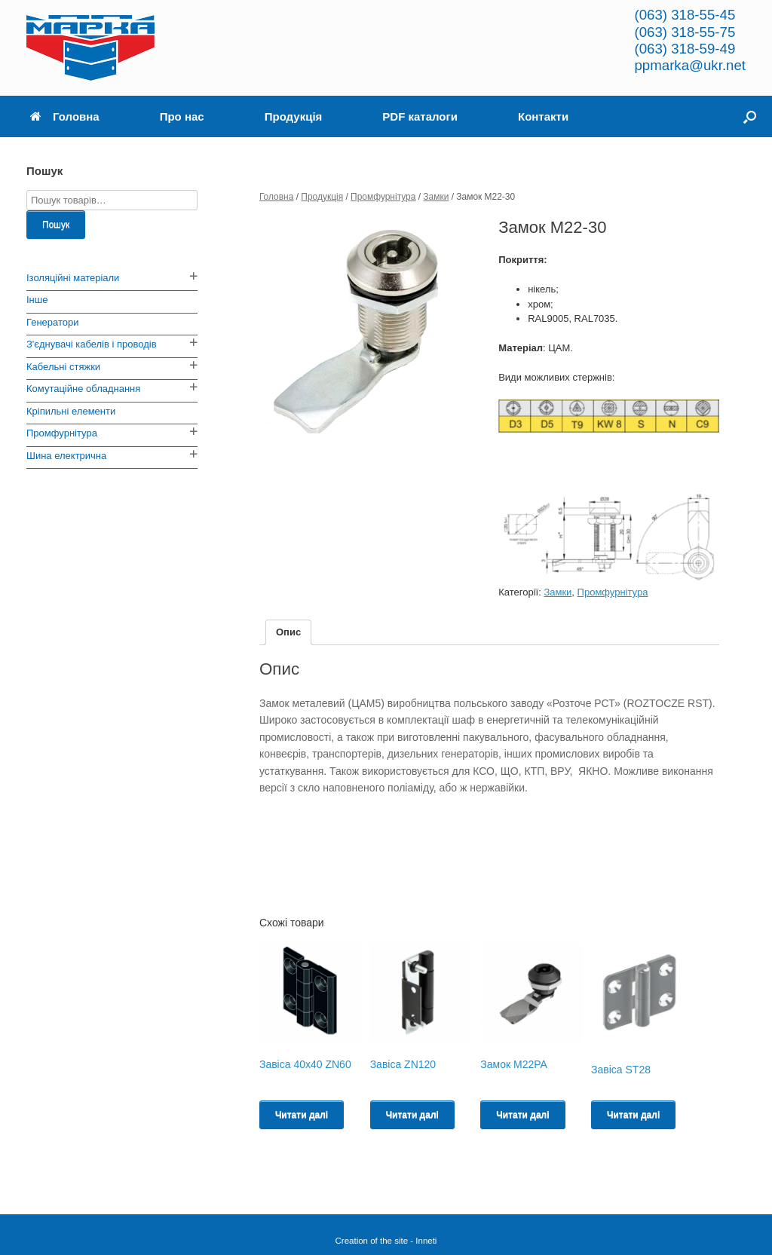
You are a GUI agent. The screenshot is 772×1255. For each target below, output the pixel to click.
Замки (436, 196)
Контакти (543, 116)
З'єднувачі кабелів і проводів (91, 344)
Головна (65, 116)
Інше (36, 299)
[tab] (288, 633)
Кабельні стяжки (63, 366)
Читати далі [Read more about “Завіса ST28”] (633, 1115)
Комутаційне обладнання (83, 388)
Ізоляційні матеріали (72, 277)
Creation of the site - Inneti (386, 1240)
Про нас (182, 116)
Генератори (52, 322)
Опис (288, 632)
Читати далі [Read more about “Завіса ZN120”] (412, 1115)
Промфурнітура (383, 196)
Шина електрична (66, 455)
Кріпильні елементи (70, 411)
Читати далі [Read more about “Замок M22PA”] (522, 1115)
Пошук (55, 224)
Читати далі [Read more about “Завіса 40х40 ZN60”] (301, 1115)
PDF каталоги (420, 116)
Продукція (294, 116)
